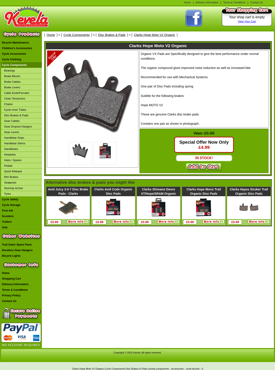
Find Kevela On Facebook (193, 18)
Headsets (10, 154)
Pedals (8, 165)
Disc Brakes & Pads (16, 115)
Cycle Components (14, 65)
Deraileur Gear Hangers (17, 250)
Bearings (9, 70)
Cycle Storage (11, 205)
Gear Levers (11, 132)
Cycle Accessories (14, 53)
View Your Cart (247, 21)
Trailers (7, 221)
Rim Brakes (11, 177)
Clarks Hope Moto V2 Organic (154, 35)
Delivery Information (207, 2)
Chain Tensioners (14, 98)
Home (187, 2)
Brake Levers (12, 87)
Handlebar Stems (14, 143)
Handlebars (11, 149)
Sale (5, 227)
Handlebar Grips (14, 137)
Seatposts (10, 182)
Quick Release (13, 171)
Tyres (7, 193)
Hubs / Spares (12, 160)
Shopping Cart (11, 278)
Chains (8, 104)
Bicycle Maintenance (15, 42)
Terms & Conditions (234, 2)
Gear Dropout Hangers (18, 126)
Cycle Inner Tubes (15, 109)
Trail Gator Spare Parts (17, 244)
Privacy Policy (11, 295)
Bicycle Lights (11, 255)
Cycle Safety (10, 199)
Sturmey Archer (13, 188)
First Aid (7, 210)
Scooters (8, 216)
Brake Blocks (12, 76)
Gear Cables (12, 121)
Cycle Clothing (11, 59)
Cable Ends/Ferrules (16, 93)
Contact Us (256, 2)
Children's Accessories (17, 48)
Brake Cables (12, 81)
